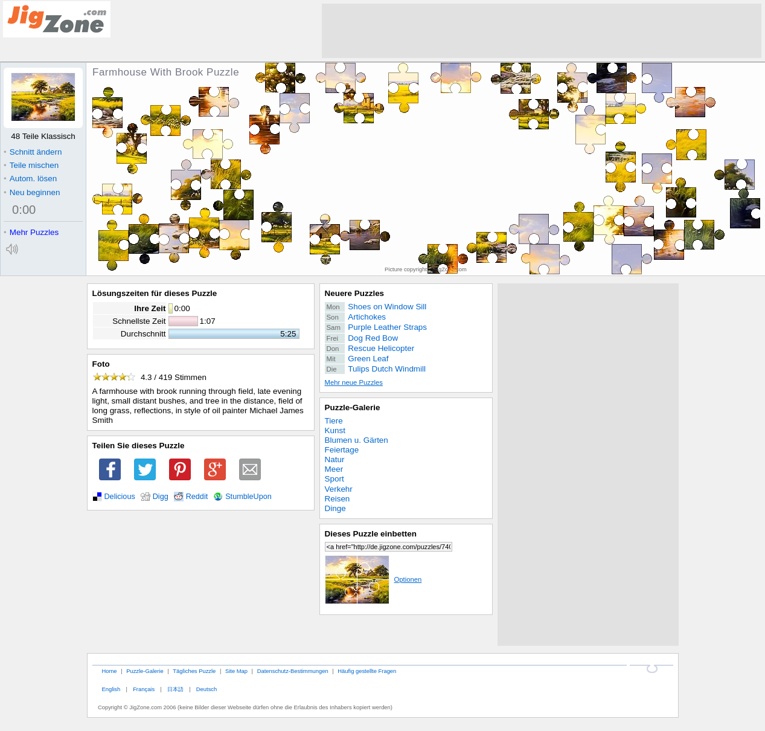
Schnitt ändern (33, 151)
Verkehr (339, 489)
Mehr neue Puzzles (354, 382)
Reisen (337, 498)
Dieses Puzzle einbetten (371, 533)
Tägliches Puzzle (194, 671)
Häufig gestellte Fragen (367, 671)
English (110, 689)
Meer (334, 469)
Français (144, 689)
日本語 (175, 689)
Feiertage (342, 449)
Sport (334, 478)
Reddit (197, 496)
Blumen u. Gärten (356, 440)
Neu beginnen (32, 192)
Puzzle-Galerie (352, 407)
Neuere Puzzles (355, 293)
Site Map (236, 671)
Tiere (334, 420)
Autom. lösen (30, 178)
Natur (335, 459)
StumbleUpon (248, 496)
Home (109, 671)
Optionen (373, 579)
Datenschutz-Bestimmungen (292, 671)
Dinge (335, 508)
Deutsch (206, 689)
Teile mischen (31, 165)
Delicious (119, 496)
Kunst (335, 430)
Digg (160, 496)
